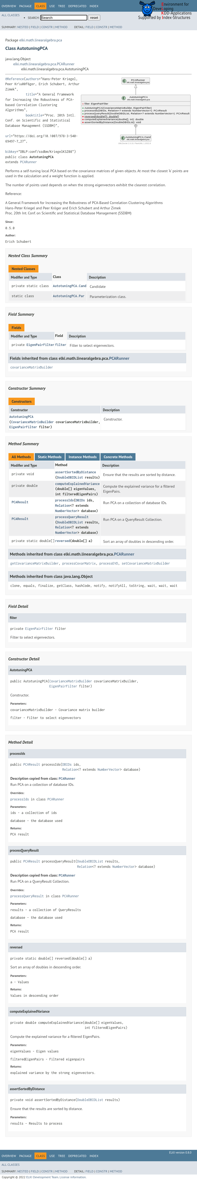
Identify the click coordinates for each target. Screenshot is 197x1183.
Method (61, 27)
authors (32, 79)
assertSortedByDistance (75, 472)
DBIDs (80, 500)
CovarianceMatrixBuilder (32, 422)
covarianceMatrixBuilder (31, 367)
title (30, 94)
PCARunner (28, 162)
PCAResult (20, 502)
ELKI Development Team (42, 1177)
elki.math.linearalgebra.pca (40, 40)
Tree (61, 6)
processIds (64, 500)
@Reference (14, 79)
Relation (62, 506)
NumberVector (66, 511)
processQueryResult (72, 517)
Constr (47, 27)
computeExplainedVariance (77, 484)
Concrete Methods (118, 456)
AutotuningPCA (21, 417)
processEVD (108, 563)
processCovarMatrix (79, 563)
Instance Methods (83, 456)
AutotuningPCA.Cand (69, 286)
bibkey (10, 152)
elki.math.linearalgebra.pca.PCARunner (44, 64)
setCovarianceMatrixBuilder (146, 563)
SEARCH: (34, 18)
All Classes (11, 15)
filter (60, 345)
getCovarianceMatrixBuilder (34, 563)
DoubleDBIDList (70, 477)
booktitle (34, 115)
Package (25, 6)
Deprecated (77, 6)
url (8, 136)
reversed (62, 541)
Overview (9, 6)
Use (52, 6)
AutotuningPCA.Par (68, 296)
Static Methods (50, 456)
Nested (22, 27)
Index (94, 6)
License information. (73, 1177)
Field (35, 27)
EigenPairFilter (40, 345)
